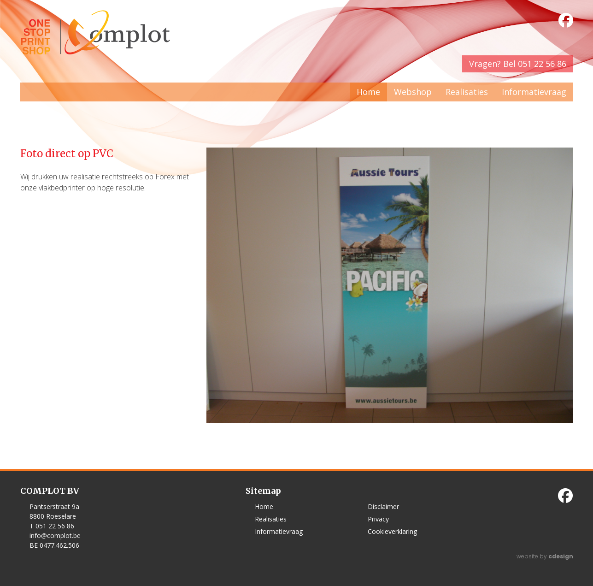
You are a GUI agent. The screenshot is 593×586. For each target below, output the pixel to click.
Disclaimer (383, 506)
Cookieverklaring (392, 531)
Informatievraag (534, 91)
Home (368, 91)
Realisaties (467, 91)
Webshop (413, 91)
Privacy (378, 519)
